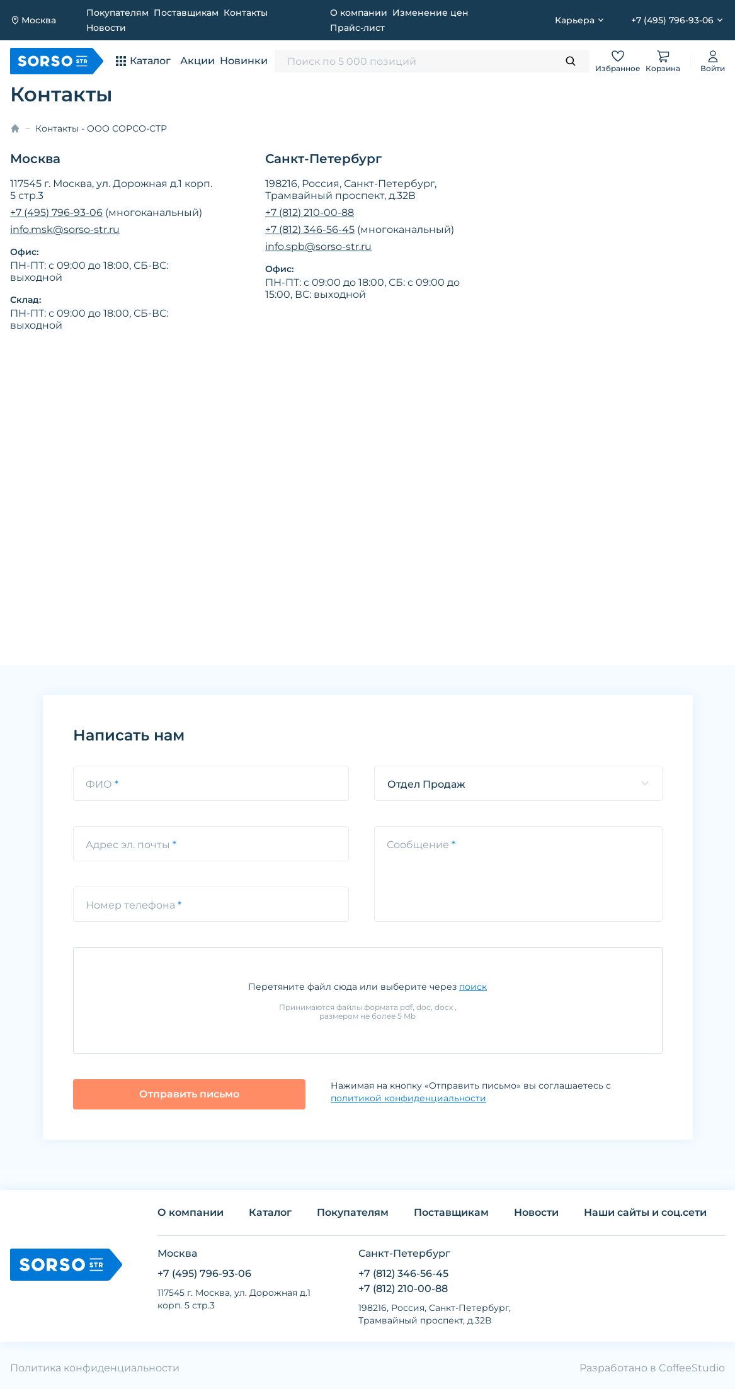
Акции (197, 61)
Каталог (270, 1212)
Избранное (618, 60)
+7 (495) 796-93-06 (56, 212)
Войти (712, 60)
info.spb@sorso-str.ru (318, 246)
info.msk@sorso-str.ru (65, 229)
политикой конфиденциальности (408, 1098)
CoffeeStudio (692, 1368)
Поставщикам (186, 12)
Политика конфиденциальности (94, 1368)
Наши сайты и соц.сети (645, 1212)
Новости (106, 27)
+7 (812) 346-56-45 (310, 229)
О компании (358, 12)
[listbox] (518, 783)
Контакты (246, 12)
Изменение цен (430, 12)
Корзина (663, 60)
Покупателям (117, 12)
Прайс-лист (357, 27)
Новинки (244, 61)
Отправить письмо (189, 1094)
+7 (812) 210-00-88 (309, 212)
